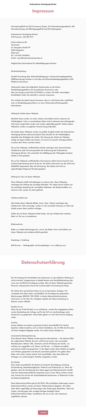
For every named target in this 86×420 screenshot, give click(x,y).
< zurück (43, 412)
